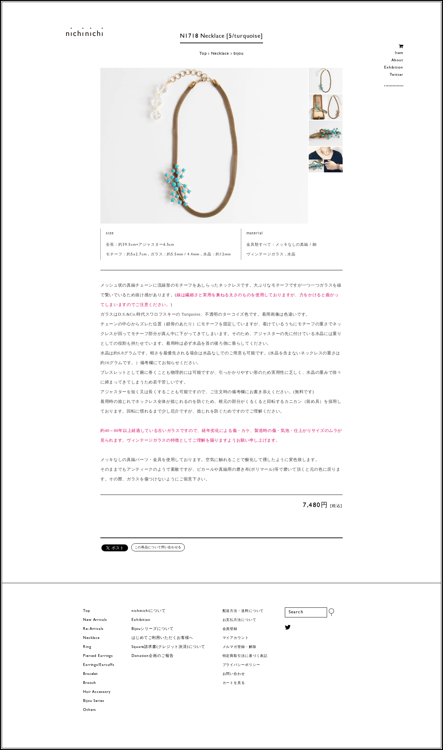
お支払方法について (239, 620)
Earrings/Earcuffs (98, 665)
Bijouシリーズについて (153, 629)
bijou (239, 54)
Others (89, 710)
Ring (87, 647)
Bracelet (90, 674)
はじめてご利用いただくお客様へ (162, 638)
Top (203, 54)
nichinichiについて (148, 611)
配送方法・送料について (243, 611)
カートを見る (234, 683)
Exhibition (393, 68)
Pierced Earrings (98, 656)
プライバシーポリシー (241, 665)
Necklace (220, 54)
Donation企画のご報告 (152, 656)
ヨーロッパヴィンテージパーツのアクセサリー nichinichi (84, 32)
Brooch (89, 683)
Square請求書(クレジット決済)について (168, 647)
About (397, 60)
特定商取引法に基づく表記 (245, 656)
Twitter (396, 75)
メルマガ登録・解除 (239, 647)
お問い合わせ (234, 674)
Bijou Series (93, 701)
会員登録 (230, 629)
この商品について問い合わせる (158, 547)
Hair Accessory (96, 692)
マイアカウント (236, 638)
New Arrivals (95, 620)
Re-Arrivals (93, 629)
